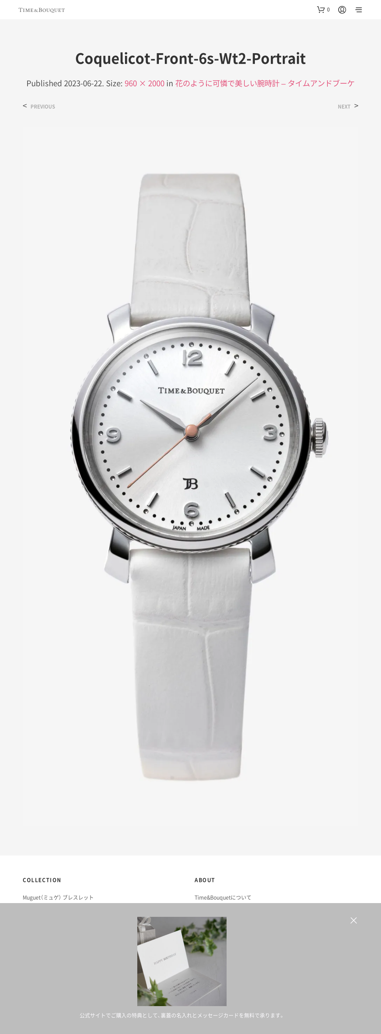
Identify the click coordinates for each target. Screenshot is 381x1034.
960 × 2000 (144, 83)
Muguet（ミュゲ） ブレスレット (58, 897)
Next (344, 106)
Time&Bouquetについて (223, 897)
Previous (43, 106)
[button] (323, 9)
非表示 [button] (354, 922)
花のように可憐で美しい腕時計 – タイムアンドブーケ (264, 83)
